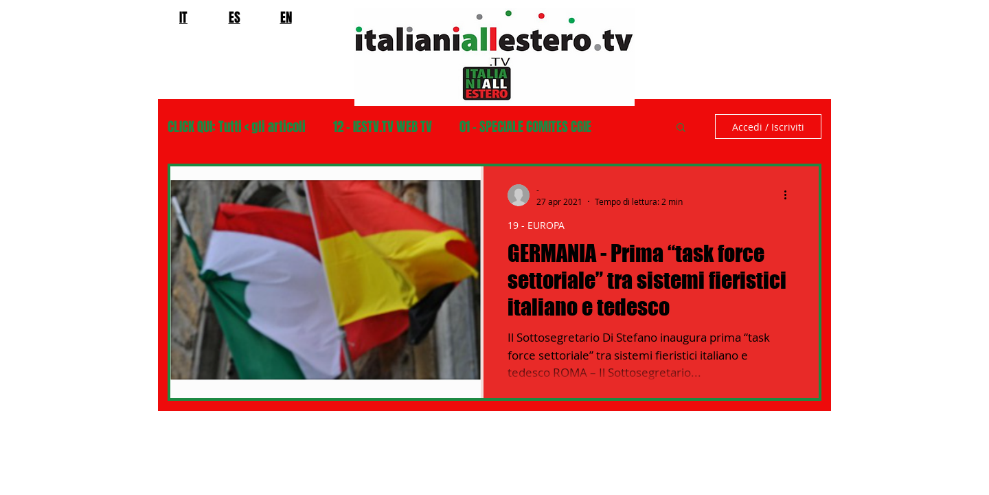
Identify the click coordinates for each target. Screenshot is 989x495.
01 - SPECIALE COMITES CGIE (525, 127)
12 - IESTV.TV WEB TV (382, 127)
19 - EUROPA (536, 225)
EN (286, 17)
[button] (680, 128)
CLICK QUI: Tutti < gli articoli (237, 127)
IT (183, 17)
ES (234, 17)
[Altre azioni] (790, 195)
